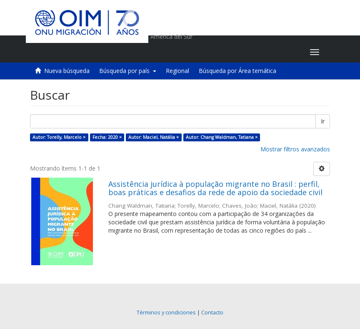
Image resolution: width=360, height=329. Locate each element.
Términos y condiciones (166, 312)
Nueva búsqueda (67, 71)
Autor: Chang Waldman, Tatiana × (222, 137)
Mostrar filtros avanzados (295, 149)
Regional (177, 71)
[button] (251, 52)
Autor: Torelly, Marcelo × (58, 137)
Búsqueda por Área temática (237, 71)
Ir (323, 121)
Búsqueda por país (127, 71)
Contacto (212, 312)
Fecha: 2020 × (107, 137)
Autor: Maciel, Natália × (153, 137)
